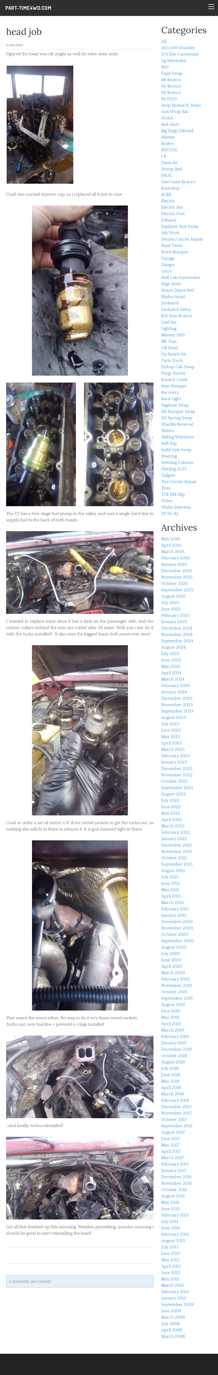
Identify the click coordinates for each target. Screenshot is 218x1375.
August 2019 (173, 1004)
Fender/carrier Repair (182, 239)
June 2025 (171, 609)
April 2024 (171, 672)
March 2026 (173, 551)
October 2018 (174, 1055)
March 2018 (172, 1094)
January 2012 (173, 1298)
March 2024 (172, 679)
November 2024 (176, 634)
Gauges (168, 264)
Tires (166, 488)
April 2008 (171, 1330)
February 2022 (175, 832)
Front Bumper (174, 252)
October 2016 (174, 1189)
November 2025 (177, 577)
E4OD (166, 175)
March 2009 (173, 1317)
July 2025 (170, 602)
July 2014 (169, 1221)
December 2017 (176, 1106)
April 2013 (171, 1266)
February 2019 (175, 1036)
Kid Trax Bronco (176, 315)
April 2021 (171, 896)
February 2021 (175, 909)
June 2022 (171, 806)
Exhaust (168, 220)
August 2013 (173, 1240)
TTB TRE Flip (173, 494)
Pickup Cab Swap (178, 366)
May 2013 (170, 1259)
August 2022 (173, 794)
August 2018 (173, 1062)
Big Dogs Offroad (177, 130)
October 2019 (174, 992)
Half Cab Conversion (180, 277)
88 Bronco (171, 79)
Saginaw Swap (175, 405)
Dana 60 (169, 162)
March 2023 (173, 749)
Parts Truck (172, 360)
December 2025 (176, 570)
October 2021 (174, 858)
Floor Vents (172, 245)
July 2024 (170, 653)
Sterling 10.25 (174, 469)
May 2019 (170, 1017)
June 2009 (171, 1311)
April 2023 (171, 743)
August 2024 (173, 647)
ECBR (166, 194)
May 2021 (170, 889)
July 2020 (170, 953)
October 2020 (174, 934)
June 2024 (171, 660)
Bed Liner (170, 124)
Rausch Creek (174, 379)
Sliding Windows (177, 437)
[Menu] (211, 6)
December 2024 (176, 628)
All (163, 41)
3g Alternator (173, 60)
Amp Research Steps (181, 105)
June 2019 (170, 1011)
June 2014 (170, 1228)
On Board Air (173, 354)
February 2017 (175, 1164)
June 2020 (171, 960)
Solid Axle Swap (176, 449)
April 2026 (171, 545)
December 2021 (176, 845)
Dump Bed (171, 169)
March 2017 (172, 1157)
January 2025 (174, 621)
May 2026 (170, 538)
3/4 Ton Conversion (180, 54)
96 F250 (169, 99)
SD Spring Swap (176, 418)
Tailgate (168, 475)
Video (166, 500)
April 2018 (171, 1087)
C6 (163, 156)
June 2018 (170, 1074)
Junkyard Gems (176, 309)
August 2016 (173, 1196)
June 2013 (170, 1253)
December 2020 (177, 921)
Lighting (168, 328)
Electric (168, 201)
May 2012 (170, 1279)
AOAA (167, 118)
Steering (169, 456)
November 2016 (176, 1183)
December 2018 (176, 1049)
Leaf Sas (168, 322)
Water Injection (176, 507)
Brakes (167, 143)
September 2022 (177, 787)
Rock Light (171, 398)
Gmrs (166, 271)
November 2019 (176, 985)
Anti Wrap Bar (175, 111)
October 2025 (174, 583)
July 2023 (170, 724)
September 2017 (176, 1126)
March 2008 (173, 1336)
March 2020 (173, 972)
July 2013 (170, 1247)
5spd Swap (172, 73)
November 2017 (176, 1113)
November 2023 (177, 704)
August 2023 (173, 717)
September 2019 (177, 998)
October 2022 (174, 781)
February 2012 (175, 1291)
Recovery (170, 392)
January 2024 (174, 692)
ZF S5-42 (170, 513)
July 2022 (170, 800)
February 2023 (175, 755)
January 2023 (174, 762)
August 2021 (173, 870)
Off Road (169, 347)
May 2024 (170, 666)
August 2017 (173, 1132)
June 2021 (170, 883)
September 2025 (177, 590)
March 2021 (172, 902)
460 (164, 67)
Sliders (167, 430)
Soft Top (169, 443)
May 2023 (170, 736)
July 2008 (170, 1323)
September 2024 (177, 641)
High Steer (171, 284)
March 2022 (173, 826)
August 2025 (173, 596)
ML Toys (169, 341)
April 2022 (171, 819)
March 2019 (172, 1030)
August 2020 (173, 947)
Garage (168, 258)
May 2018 (170, 1081)
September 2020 (177, 940)
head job (24, 31)
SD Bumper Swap (178, 411)
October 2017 (174, 1119)
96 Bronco (171, 92)
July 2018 (170, 1068)
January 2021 (173, 915)
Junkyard (170, 303)
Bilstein (168, 137)
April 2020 (171, 966)
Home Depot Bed (177, 290)
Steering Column (177, 462)
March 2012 (172, 1285)
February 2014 (175, 1234)
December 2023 (176, 698)
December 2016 (176, 1177)
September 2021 (177, 864)
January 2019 (173, 1043)
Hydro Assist (173, 296)
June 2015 (170, 1208)
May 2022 (170, 813)
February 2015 (175, 1215)
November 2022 (177, 775)
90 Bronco (171, 86)
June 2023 (171, 730)
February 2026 (175, 558)
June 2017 (170, 1138)
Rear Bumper (174, 386)
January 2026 (174, 564)
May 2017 (170, 1145)
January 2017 (173, 1170)
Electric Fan (172, 207)
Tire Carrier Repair (179, 481)
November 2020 (177, 928)
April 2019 (171, 1023)
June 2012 (170, 1272)
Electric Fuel (172, 213)
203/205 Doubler (178, 47)
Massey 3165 (173, 335)
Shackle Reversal (177, 424)
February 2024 (175, 685)
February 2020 (175, 979)
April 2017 (171, 1151)
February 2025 (175, 615)
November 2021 (176, 851)
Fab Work (170, 232)
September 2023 (177, 711)
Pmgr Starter (173, 373)
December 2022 (176, 768)
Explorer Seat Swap (180, 226)
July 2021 (170, 877)
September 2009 (177, 1304)
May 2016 (170, 1202)
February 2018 (175, 1100)
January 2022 (174, 838)
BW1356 (169, 150)
